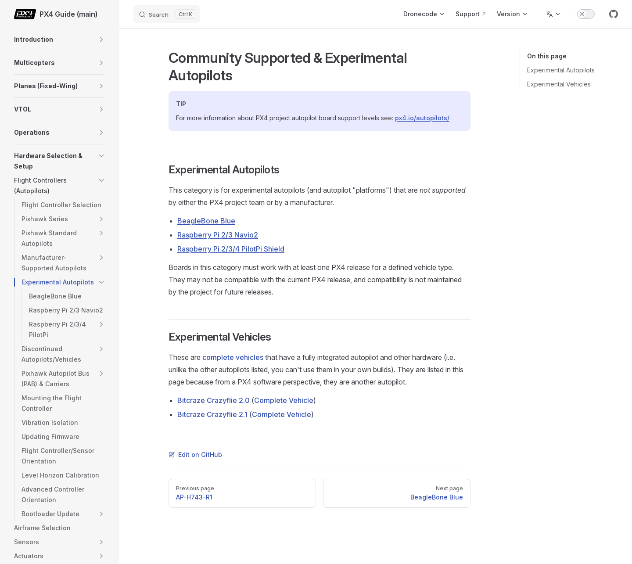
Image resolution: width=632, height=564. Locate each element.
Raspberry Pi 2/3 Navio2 (217, 234)
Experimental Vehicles (559, 84)
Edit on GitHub (195, 454)
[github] (613, 14)
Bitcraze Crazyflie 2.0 (213, 400)
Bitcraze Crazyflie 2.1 (212, 414)
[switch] (586, 14)
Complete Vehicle (283, 400)
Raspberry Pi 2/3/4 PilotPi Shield (230, 248)
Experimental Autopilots (561, 70)
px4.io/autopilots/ (422, 118)
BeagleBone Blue (206, 220)
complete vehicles (232, 357)
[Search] (166, 14)
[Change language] (553, 14)
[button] (101, 39)
